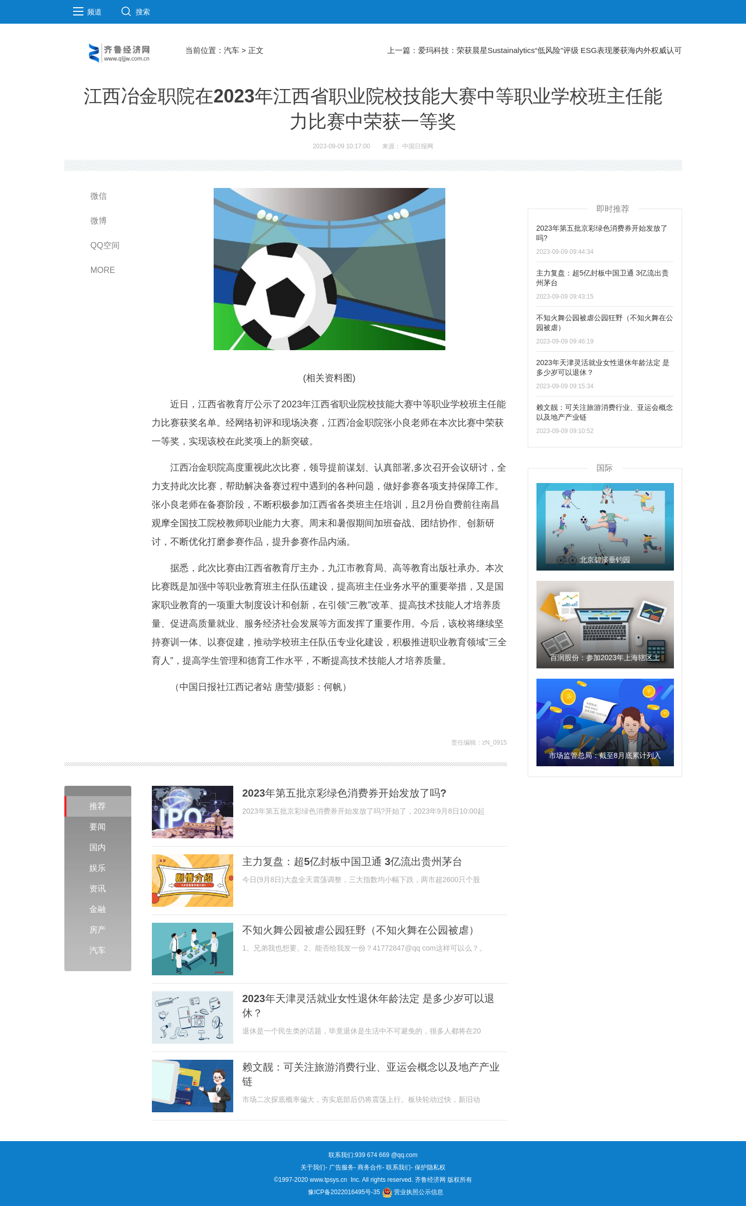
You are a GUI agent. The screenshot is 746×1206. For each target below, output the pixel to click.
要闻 (98, 826)
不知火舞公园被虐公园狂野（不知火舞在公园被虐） (360, 930)
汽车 (231, 50)
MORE (103, 270)
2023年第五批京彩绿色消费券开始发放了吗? (344, 793)
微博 (99, 220)
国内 (98, 847)
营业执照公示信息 (412, 1192)
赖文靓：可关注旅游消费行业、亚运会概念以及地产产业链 (371, 1074)
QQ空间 (105, 245)
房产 (98, 929)
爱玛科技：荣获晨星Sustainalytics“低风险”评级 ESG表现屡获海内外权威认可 (550, 50)
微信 (99, 196)
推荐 (98, 806)
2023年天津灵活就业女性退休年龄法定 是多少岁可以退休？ (368, 1006)
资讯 (98, 888)
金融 (98, 909)
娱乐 (98, 868)
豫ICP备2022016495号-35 (344, 1192)
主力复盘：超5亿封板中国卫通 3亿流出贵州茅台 (352, 861)
